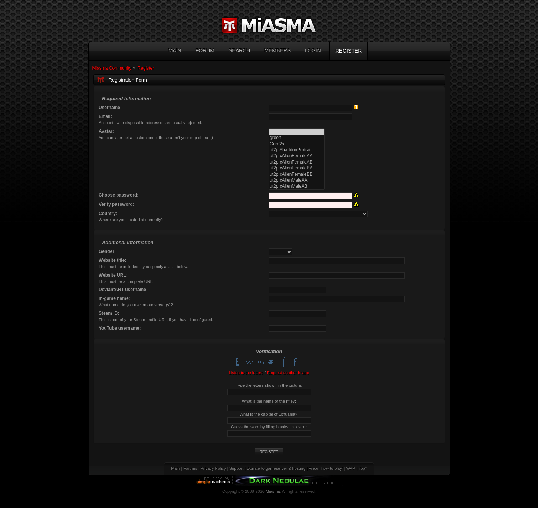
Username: (110, 107)
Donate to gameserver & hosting (276, 468)
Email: (105, 116)
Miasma (273, 491)
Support (236, 468)
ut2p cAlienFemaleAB (296, 162)
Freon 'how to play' (326, 468)
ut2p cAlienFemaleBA (296, 168)
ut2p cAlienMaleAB (296, 186)
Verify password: (116, 204)
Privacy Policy (213, 468)
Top (361, 468)
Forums (190, 468)
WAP (350, 468)
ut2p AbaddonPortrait (296, 150)
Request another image (288, 372)
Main (175, 468)
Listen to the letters (246, 372)
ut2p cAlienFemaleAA (296, 156)
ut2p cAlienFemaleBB (296, 174)
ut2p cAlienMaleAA (296, 180)
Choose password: (118, 195)
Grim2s (296, 144)
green (296, 138)
